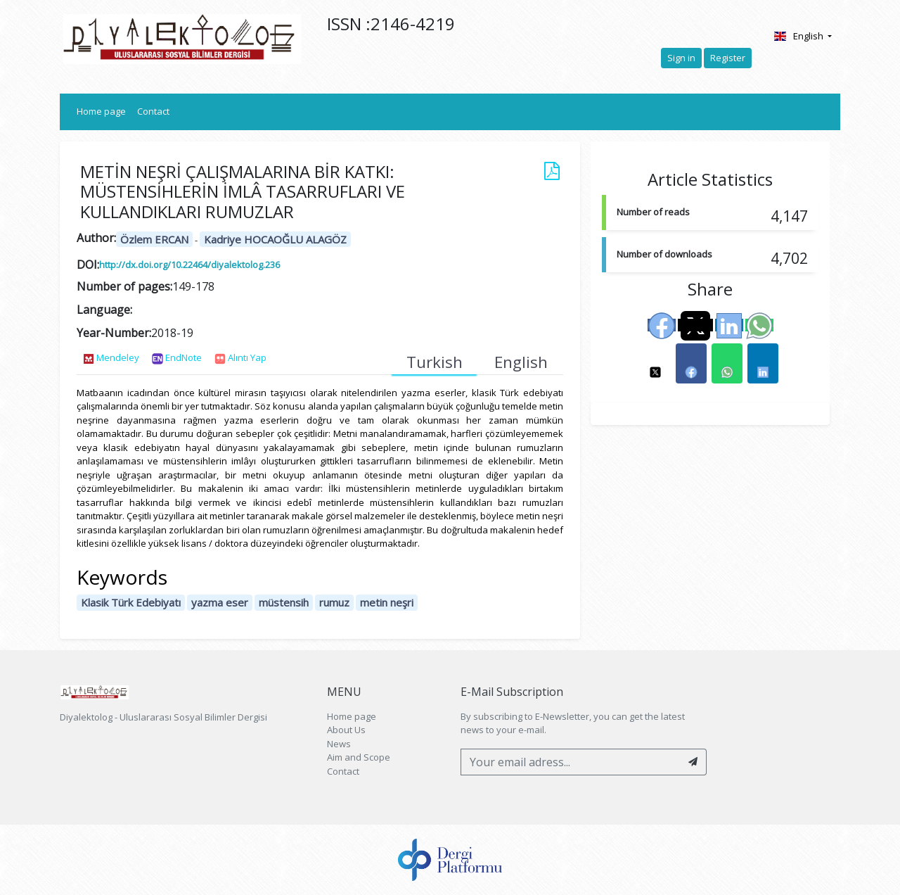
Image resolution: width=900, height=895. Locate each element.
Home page (104, 111)
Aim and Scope (358, 757)
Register (727, 57)
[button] (655, 363)
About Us (346, 729)
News (339, 743)
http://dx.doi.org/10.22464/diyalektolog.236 (189, 264)
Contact (153, 111)
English (799, 36)
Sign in (681, 57)
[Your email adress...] (571, 762)
